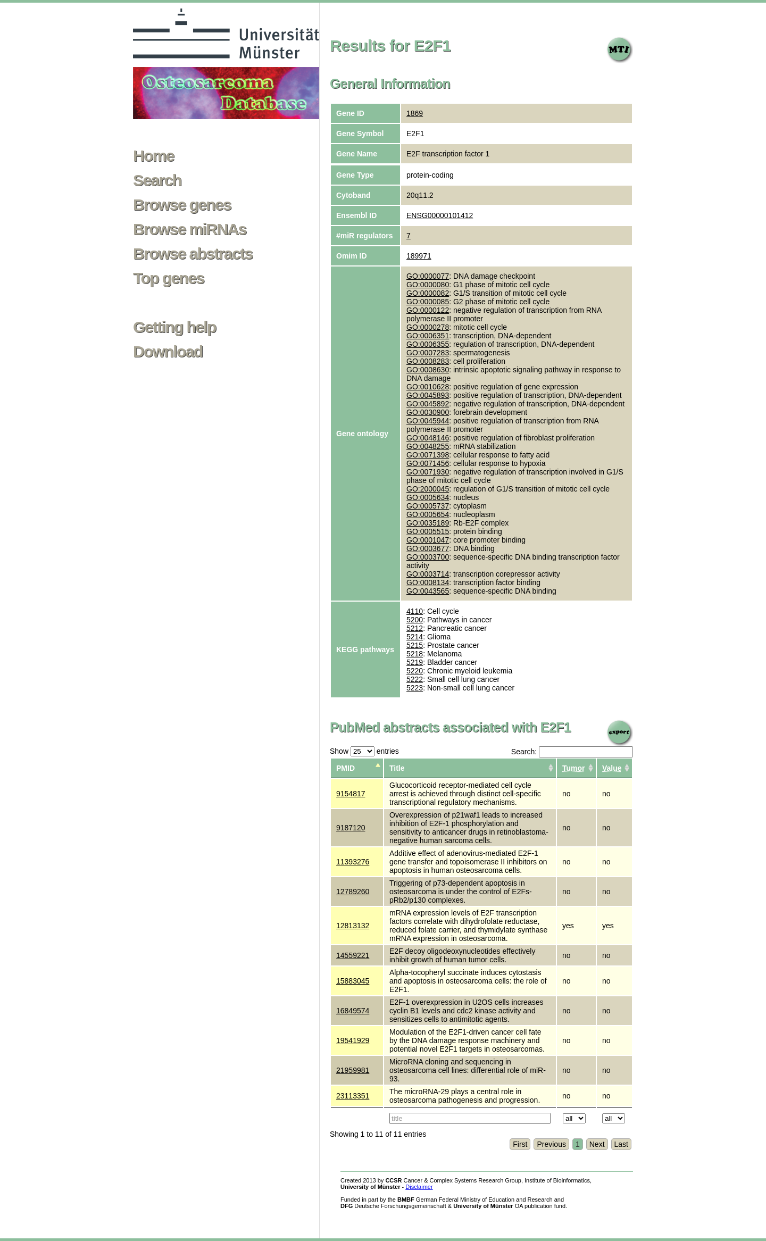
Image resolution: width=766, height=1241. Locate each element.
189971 (418, 256)
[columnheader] (576, 768)
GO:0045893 (427, 395)
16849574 (352, 1010)
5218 (414, 653)
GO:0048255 (427, 446)
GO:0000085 (427, 301)
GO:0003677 (427, 548)
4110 (414, 611)
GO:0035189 (427, 523)
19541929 (352, 1040)
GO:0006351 (427, 335)
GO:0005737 (427, 506)
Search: (572, 751)
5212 (414, 628)
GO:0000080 (427, 284)
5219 (414, 662)
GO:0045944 (427, 421)
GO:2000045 (427, 489)
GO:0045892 (427, 403)
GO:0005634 (427, 497)
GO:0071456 (427, 463)
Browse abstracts (193, 254)
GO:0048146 (427, 438)
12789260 (352, 891)
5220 (414, 671)
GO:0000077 (427, 276)
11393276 (352, 861)
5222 (414, 679)
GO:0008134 (427, 582)
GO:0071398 (427, 455)
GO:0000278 (427, 327)
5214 (414, 636)
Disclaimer (418, 1187)
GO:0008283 (427, 361)
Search (157, 180)
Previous (551, 1144)
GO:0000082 (427, 293)
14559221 (352, 955)
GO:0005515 (427, 531)
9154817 (350, 793)
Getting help (174, 327)
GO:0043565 (427, 591)
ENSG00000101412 (439, 215)
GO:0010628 (427, 386)
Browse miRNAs (189, 229)
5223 (414, 688)
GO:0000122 (427, 310)
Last (621, 1144)
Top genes (168, 278)
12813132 (352, 925)
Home (153, 156)
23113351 (352, 1096)
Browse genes (182, 205)
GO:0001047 (427, 540)
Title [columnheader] (397, 768)
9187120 (350, 827)
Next (597, 1144)
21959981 (352, 1070)
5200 (414, 619)
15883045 (352, 981)
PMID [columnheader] (345, 768)
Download (168, 352)
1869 (414, 113)
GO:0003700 (427, 557)
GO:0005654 (427, 514)
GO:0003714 (427, 574)
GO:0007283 (427, 352)
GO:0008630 (427, 369)
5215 (414, 645)
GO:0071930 (427, 472)
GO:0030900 (427, 412)
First (520, 1144)
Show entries (364, 751)
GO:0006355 (427, 344)
